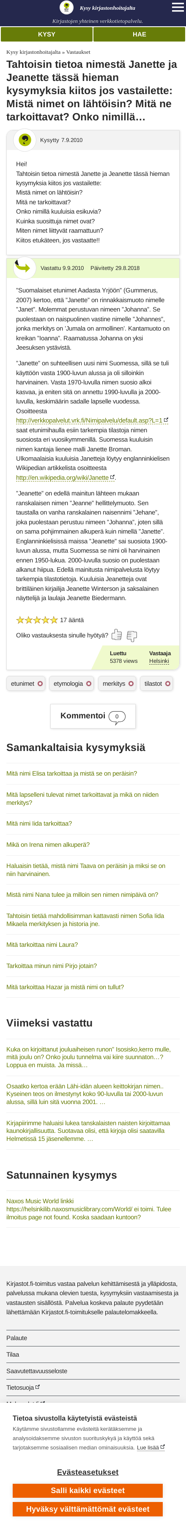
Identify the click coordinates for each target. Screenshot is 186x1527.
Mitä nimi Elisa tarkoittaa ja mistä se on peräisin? (71, 773)
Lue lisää (148, 1447)
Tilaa (12, 1354)
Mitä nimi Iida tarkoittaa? (39, 823)
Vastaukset (78, 52)
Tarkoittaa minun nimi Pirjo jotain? (51, 965)
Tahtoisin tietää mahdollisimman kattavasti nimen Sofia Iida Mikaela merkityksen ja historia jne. (85, 919)
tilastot (153, 683)
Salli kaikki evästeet (88, 1490)
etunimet (22, 683)
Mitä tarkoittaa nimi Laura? (42, 944)
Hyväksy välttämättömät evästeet (88, 1509)
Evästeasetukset (87, 1472)
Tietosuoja (20, 1387)
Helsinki (159, 661)
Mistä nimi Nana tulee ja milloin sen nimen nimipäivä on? (82, 894)
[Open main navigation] (178, 7)
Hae (139, 34)
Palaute (16, 1337)
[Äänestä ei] (131, 636)
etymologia (68, 683)
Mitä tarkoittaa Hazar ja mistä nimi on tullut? (65, 986)
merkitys (114, 683)
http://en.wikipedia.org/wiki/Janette (62, 477)
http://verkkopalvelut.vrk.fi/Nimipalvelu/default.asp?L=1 (89, 420)
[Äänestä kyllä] (117, 634)
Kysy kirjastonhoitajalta (33, 52)
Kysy (46, 34)
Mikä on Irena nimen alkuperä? (48, 844)
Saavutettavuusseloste (36, 1370)
